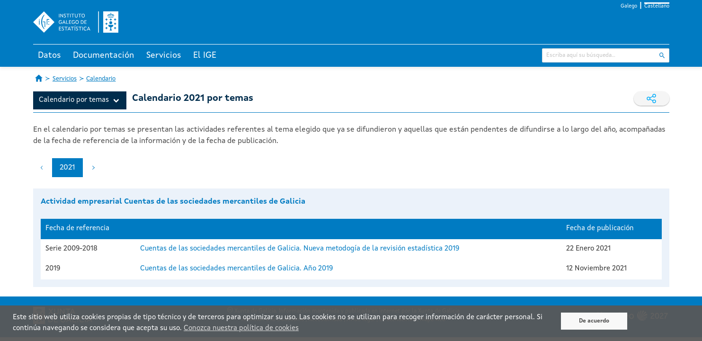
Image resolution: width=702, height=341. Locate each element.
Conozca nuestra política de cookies (241, 328)
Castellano (656, 6)
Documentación (103, 55)
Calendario (101, 79)
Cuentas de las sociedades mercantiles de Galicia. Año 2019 (236, 268)
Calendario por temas (74, 100)
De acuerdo (594, 321)
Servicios (163, 55)
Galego (629, 6)
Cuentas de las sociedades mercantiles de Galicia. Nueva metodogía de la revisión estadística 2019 (299, 248)
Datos (49, 55)
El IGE (204, 55)
